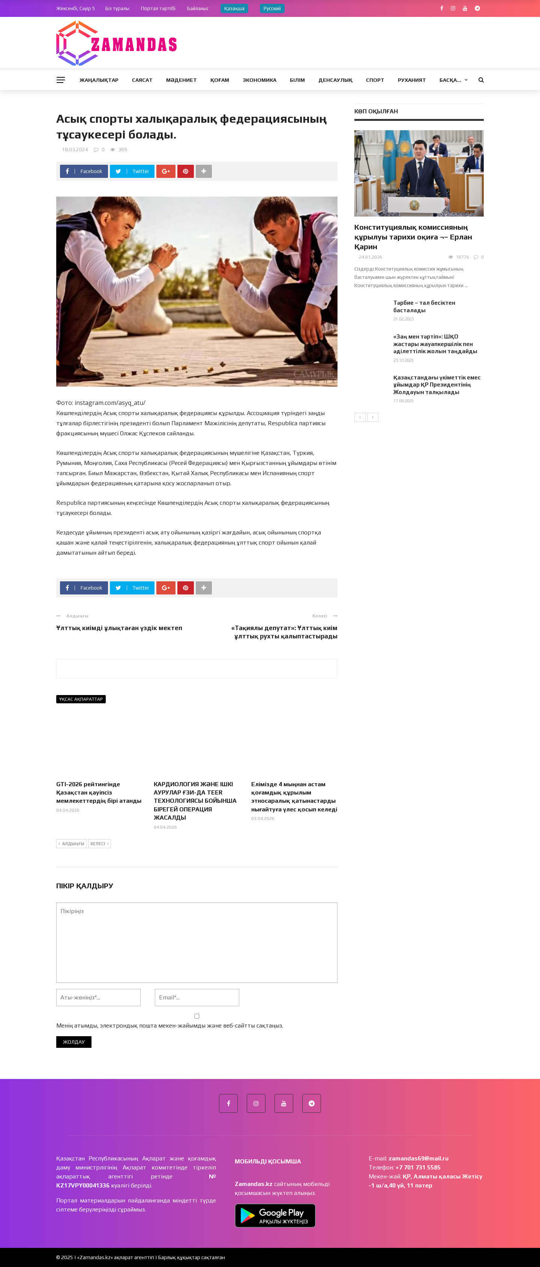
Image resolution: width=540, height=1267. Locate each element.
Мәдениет (181, 80)
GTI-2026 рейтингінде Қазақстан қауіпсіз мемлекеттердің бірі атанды (98, 793)
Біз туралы (117, 8)
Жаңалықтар (99, 80)
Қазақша (234, 8)
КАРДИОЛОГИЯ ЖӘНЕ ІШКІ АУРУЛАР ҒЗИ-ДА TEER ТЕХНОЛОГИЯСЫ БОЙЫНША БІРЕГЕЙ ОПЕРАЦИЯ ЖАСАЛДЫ (195, 801)
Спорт (375, 80)
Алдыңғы (71, 844)
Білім (297, 80)
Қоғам (219, 80)
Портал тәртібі (158, 8)
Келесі (99, 844)
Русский (272, 8)
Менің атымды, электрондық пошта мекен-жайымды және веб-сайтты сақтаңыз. (169, 1025)
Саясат (142, 80)
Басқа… (450, 80)
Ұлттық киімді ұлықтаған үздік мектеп (119, 628)
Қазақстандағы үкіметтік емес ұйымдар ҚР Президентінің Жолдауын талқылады (437, 384)
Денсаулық (335, 80)
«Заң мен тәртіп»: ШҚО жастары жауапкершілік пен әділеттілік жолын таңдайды (435, 343)
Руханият (412, 80)
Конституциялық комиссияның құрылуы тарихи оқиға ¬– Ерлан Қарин (413, 237)
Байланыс (198, 8)
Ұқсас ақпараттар (81, 699)
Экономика (259, 80)
